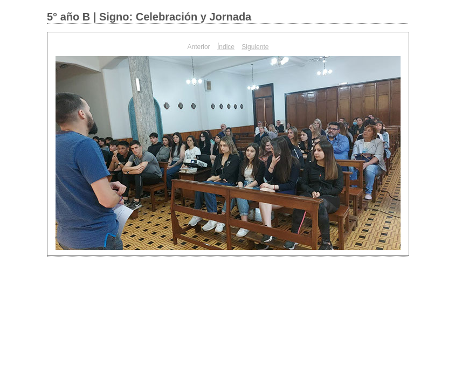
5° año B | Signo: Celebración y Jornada (149, 17)
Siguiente (255, 47)
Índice (226, 47)
